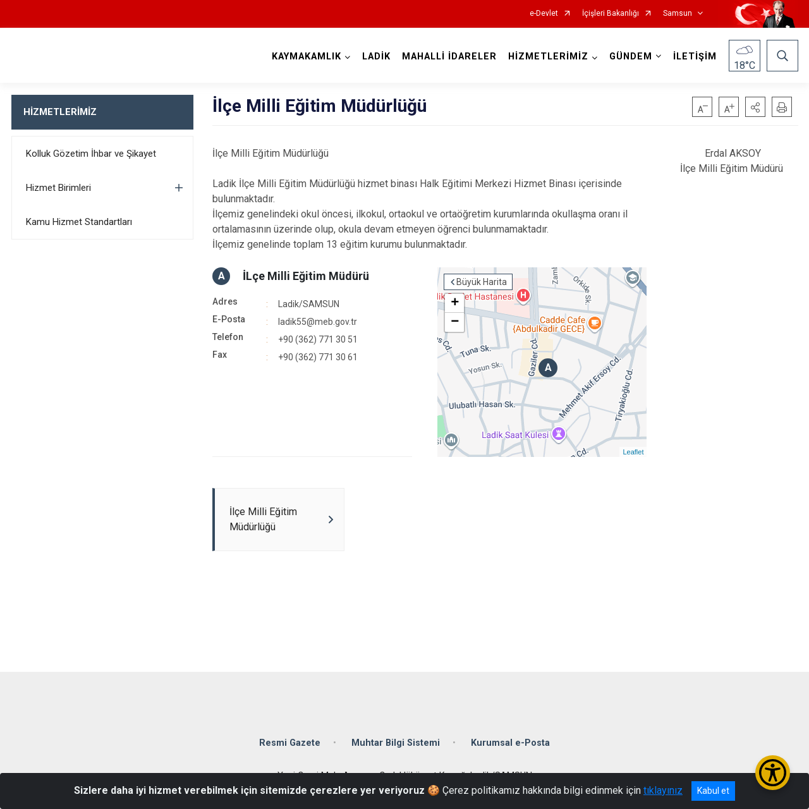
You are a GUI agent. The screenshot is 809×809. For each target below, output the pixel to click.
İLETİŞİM (695, 56)
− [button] (455, 322)
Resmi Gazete (289, 743)
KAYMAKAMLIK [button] (306, 56)
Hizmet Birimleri (58, 187)
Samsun (677, 13)
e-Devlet (544, 13)
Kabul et (713, 791)
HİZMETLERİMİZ (60, 112)
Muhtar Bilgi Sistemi (395, 743)
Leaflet (633, 452)
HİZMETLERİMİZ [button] (548, 56)
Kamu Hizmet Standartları (79, 222)
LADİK (376, 56)
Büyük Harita (481, 282)
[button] (755, 107)
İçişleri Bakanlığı (610, 13)
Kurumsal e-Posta (510, 743)
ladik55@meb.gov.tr (317, 322)
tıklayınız (663, 790)
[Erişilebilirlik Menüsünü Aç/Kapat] (772, 772)
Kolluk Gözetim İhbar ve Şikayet (91, 153)
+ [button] (455, 303)
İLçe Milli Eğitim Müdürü (306, 276)
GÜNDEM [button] (630, 56)
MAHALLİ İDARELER (449, 56)
